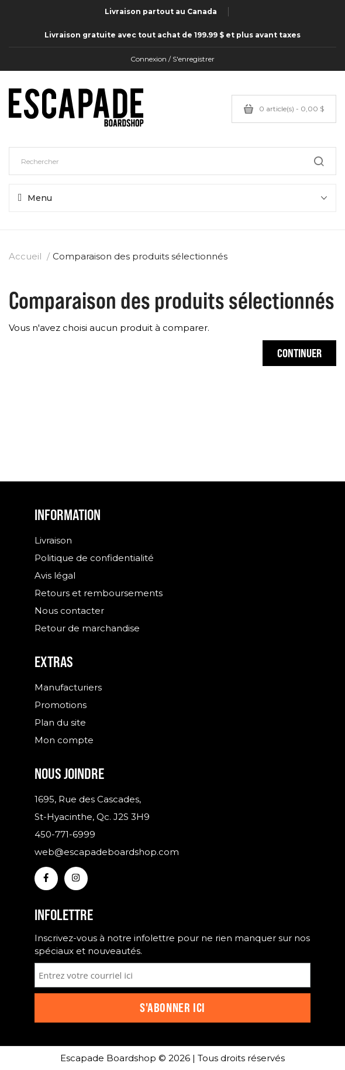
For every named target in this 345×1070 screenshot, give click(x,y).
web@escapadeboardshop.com (106, 851)
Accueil (25, 256)
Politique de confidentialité (94, 557)
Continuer (299, 353)
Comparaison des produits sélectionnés (140, 256)
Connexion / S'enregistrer (172, 58)
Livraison (53, 540)
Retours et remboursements (98, 593)
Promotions (60, 704)
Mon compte (64, 740)
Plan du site (60, 722)
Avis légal (54, 575)
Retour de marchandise (87, 628)
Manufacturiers (68, 687)
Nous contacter (69, 610)
